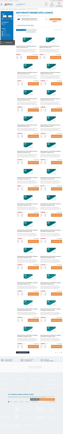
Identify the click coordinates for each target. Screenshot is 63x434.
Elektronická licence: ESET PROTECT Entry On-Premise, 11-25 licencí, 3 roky (50, 125)
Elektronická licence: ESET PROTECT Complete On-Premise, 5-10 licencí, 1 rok (27, 283)
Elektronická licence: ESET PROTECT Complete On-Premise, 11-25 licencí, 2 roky (27, 336)
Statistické (21, 401)
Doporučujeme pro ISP (7, 35)
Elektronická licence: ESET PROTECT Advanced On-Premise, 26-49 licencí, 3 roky (50, 257)
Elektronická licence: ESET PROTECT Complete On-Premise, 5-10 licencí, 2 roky (50, 309)
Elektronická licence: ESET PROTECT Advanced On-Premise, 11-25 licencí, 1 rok (27, 178)
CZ (58, 0)
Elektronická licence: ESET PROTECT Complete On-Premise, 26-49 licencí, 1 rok (27, 309)
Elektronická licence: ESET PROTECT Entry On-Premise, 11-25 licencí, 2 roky (27, 99)
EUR (51, 0)
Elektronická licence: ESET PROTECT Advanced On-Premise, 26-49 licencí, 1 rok (50, 178)
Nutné (10, 401)
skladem (4, 23)
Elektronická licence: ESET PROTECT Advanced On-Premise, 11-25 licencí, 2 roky (50, 204)
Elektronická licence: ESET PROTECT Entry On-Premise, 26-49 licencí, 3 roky (27, 152)
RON (56, 0)
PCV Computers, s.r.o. (9, 4)
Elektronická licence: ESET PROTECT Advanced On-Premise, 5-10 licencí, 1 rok (50, 152)
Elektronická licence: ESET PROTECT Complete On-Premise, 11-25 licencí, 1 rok (50, 283)
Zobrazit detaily (52, 401)
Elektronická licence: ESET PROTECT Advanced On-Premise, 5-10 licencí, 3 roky (50, 230)
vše (3, 25)
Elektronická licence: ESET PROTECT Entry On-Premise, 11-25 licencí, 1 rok (49, 47)
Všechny (4, 30)
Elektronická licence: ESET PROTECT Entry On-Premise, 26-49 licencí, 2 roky (50, 99)
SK (61, 0)
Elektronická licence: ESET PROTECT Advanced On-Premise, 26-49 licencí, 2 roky (27, 230)
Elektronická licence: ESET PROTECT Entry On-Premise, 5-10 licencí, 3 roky (27, 125)
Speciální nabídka (6, 34)
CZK (54, 0)
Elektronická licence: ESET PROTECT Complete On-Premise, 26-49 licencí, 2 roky (50, 336)
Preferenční (15, 401)
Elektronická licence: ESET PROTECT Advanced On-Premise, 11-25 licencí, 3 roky (27, 257)
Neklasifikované (34, 401)
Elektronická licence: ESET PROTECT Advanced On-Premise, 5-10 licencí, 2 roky (27, 204)
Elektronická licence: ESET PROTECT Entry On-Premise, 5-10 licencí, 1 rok (29, 19)
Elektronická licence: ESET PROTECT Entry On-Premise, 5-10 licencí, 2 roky (50, 73)
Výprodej (4, 33)
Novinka (4, 31)
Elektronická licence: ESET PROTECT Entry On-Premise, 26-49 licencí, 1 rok (27, 73)
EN (60, 0)
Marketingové (27, 401)
